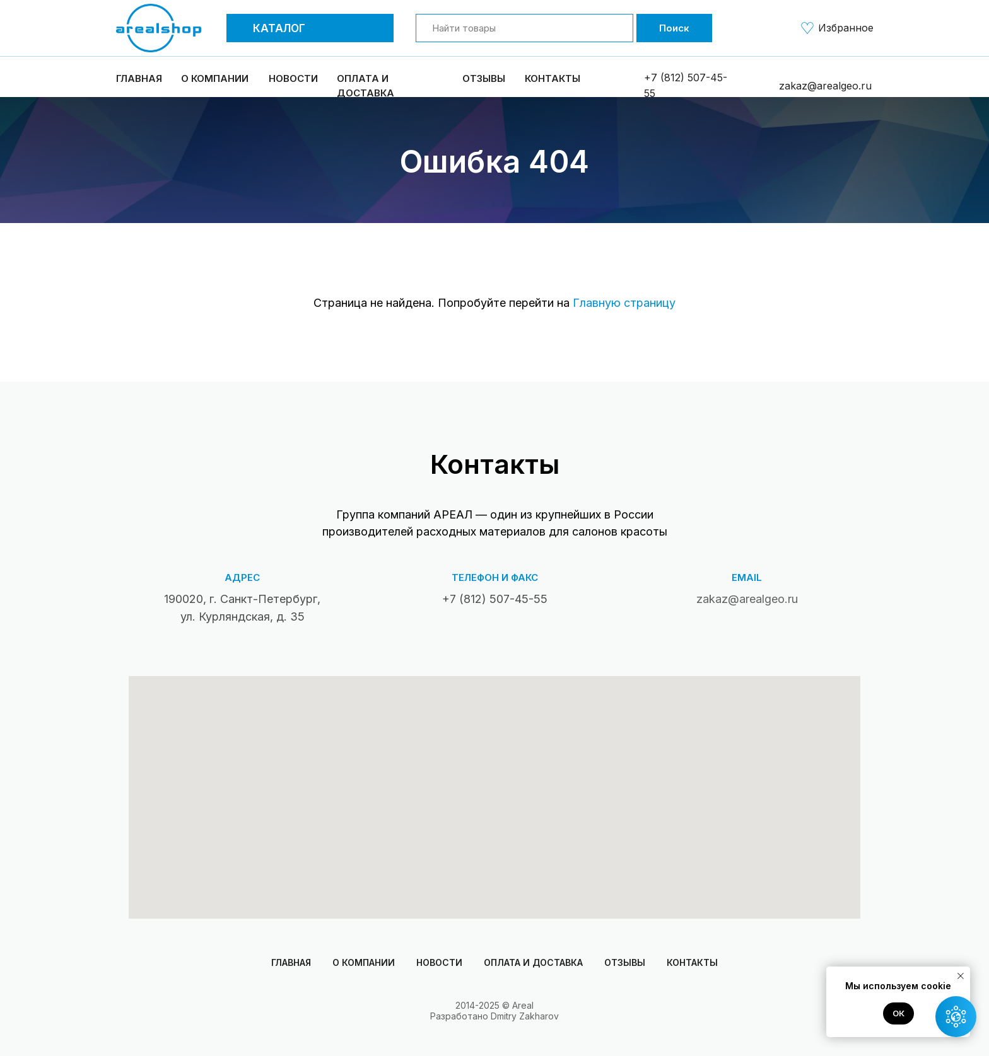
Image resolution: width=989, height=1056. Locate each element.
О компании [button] (215, 78)
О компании (363, 962)
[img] (807, 28)
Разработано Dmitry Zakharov (494, 1016)
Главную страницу (624, 302)
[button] (241, 28)
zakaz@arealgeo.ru (825, 85)
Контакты (552, 78)
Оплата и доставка (533, 962)
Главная (139, 78)
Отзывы (483, 78)
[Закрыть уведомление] (960, 976)
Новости (293, 78)
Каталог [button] (279, 28)
